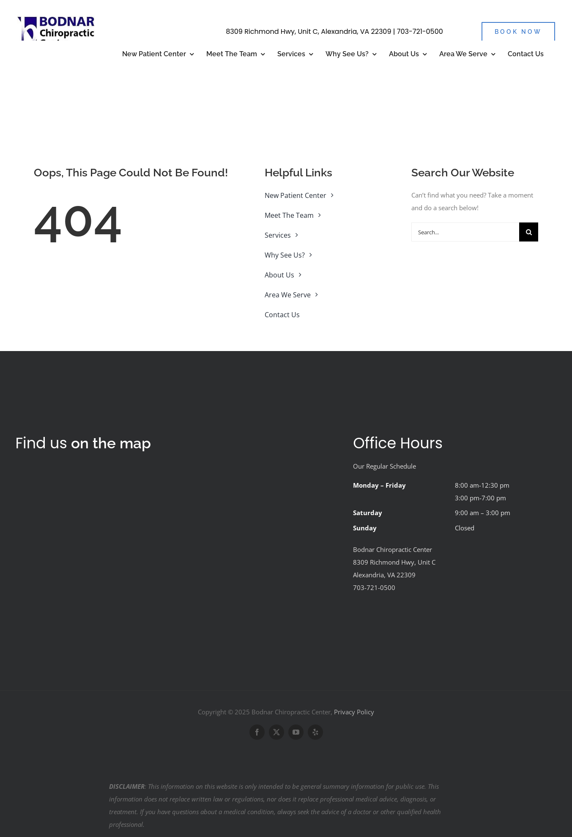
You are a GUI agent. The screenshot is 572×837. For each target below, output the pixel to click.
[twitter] (276, 732)
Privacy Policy (354, 712)
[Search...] (465, 231)
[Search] (528, 231)
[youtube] (296, 732)
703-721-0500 (420, 31)
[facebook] (257, 732)
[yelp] (315, 732)
